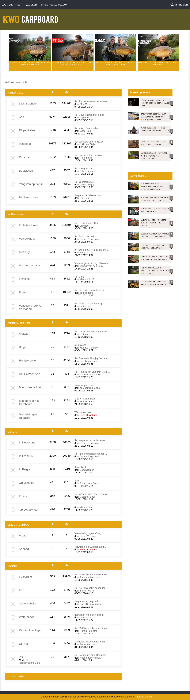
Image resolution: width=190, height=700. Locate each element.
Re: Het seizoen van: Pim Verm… (92, 372)
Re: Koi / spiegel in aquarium (90, 588)
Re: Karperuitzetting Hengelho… (92, 655)
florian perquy (87, 184)
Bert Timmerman (88, 361)
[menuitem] (179, 5)
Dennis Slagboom (89, 239)
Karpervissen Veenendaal (88, 195)
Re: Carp (79, 276)
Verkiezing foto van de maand (31, 307)
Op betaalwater (28, 509)
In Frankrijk (26, 455)
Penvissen (25, 157)
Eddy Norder (86, 252)
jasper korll (85, 131)
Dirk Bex (84, 198)
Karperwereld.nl (18, 323)
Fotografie (25, 576)
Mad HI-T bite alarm (85, 398)
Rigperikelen (27, 130)
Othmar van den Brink (91, 266)
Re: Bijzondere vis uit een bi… (90, 290)
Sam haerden (87, 470)
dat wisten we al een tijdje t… (90, 615)
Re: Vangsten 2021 (85, 182)
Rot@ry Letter (28, 360)
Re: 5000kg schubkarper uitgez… (92, 628)
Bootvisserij (26, 170)
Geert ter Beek (87, 496)
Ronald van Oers (89, 483)
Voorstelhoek (27, 238)
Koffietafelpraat (28, 225)
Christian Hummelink (91, 374)
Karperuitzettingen (30, 630)
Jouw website (27, 603)
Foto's (23, 292)
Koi (21, 590)
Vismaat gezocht (29, 265)
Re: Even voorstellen (85, 236)
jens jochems (87, 401)
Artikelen (24, 333)
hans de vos (86, 617)
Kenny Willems (88, 536)
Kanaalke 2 (80, 467)
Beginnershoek (28, 197)
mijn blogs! (80, 345)
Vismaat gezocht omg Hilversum (92, 263)
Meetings (25, 252)
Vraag (23, 535)
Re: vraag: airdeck (84, 168)
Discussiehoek (28, 103)
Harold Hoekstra (88, 631)
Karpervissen (16, 92)
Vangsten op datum (31, 184)
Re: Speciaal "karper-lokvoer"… (91, 155)
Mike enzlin (86, 507)
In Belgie (24, 469)
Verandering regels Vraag (88, 533)
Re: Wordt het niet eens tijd (89, 303)
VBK (22, 657)
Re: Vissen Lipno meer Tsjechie (91, 494)
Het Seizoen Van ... (31, 373)
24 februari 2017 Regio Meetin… (92, 250)
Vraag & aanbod (18, 524)
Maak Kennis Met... (31, 387)
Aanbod (24, 548)
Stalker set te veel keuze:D (89, 141)
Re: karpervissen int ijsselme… (91, 440)
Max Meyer (86, 104)
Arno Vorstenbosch (90, 577)
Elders (23, 496)
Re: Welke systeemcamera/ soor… (93, 574)
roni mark (85, 334)
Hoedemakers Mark (29, 663)
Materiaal (25, 143)
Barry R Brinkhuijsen (91, 604)
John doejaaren (88, 171)
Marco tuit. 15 (87, 279)
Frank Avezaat (87, 644)
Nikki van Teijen (88, 144)
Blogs (22, 347)
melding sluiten (144, 696)
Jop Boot (84, 117)
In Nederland (27, 442)
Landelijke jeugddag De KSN (90, 641)
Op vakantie (26, 482)
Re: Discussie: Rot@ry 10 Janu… (92, 358)
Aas (21, 117)
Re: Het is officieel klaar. (87, 223)
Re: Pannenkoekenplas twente (91, 101)
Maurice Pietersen (89, 347)
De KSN (24, 643)
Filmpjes (24, 278)
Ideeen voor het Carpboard (29, 402)
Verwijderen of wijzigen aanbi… (91, 547)
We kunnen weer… (85, 412)
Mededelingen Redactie (28, 416)
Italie (77, 480)
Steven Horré (87, 590)
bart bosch (85, 306)
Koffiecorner (16, 214)
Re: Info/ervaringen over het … (91, 454)
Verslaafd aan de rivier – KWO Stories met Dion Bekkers (30, 63)
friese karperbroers (84, 385)
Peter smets (86, 158)
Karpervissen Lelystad (86, 601)
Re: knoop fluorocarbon (87, 128)
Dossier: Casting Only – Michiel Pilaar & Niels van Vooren (115, 63)
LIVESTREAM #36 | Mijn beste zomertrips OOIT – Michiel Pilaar (73, 63)
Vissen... (12, 431)
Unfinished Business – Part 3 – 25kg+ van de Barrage (158, 63)
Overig (12, 565)
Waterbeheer (27, 616)
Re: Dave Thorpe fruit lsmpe (89, 115)
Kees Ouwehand (88, 415)
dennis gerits (86, 293)
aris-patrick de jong (90, 388)
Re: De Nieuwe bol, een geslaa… (92, 331)
